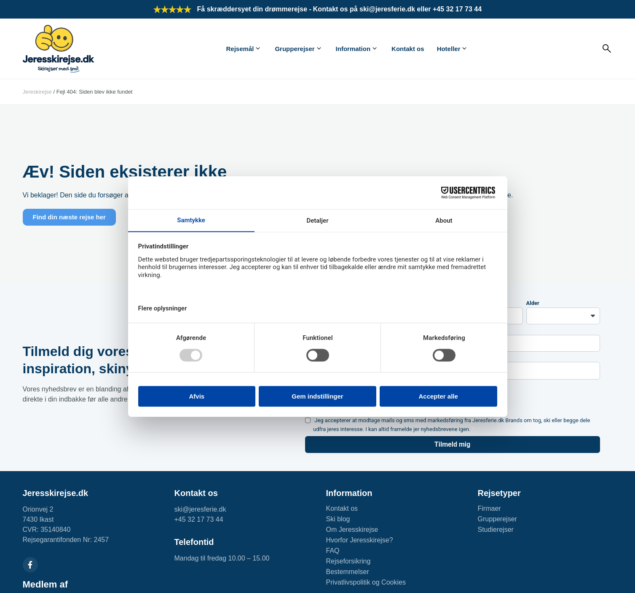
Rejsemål (240, 48)
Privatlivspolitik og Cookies (366, 582)
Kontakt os (407, 48)
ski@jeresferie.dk (200, 509)
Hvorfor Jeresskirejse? (359, 540)
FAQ (333, 550)
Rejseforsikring (348, 561)
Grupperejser (294, 48)
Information (353, 48)
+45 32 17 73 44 (198, 519)
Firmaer (489, 508)
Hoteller (449, 48)
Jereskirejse (37, 92)
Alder (532, 303)
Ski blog (338, 519)
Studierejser (496, 529)
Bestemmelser (347, 571)
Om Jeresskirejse (352, 529)
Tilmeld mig (452, 444)
